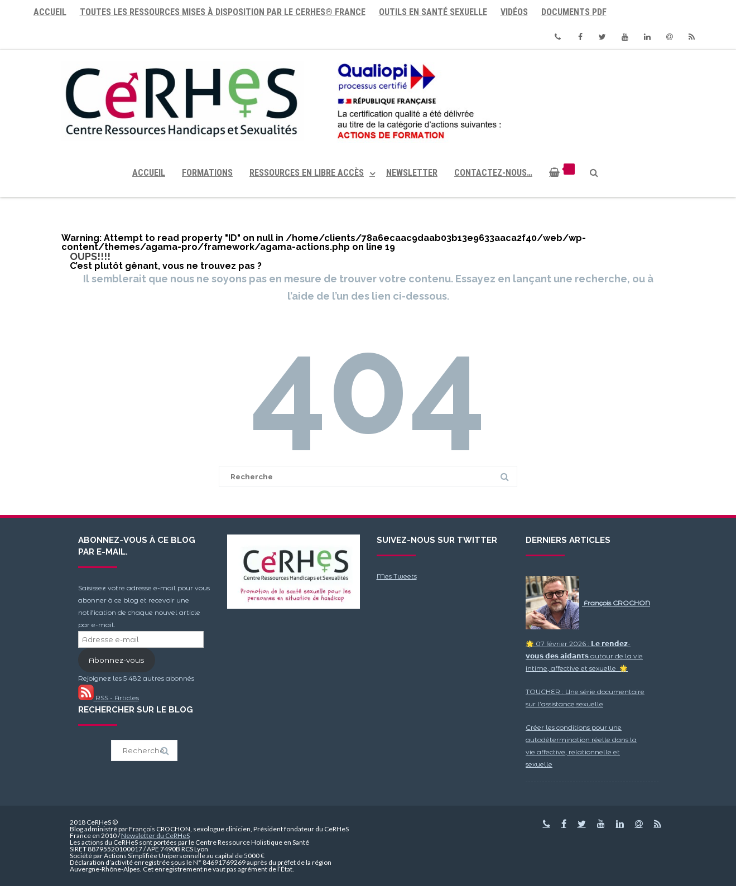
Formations (207, 172)
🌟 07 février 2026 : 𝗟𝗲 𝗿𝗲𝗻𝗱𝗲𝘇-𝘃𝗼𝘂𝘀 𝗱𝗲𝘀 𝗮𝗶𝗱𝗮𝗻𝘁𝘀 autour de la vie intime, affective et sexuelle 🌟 (584, 655)
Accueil (49, 12)
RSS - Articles (108, 698)
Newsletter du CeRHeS (155, 835)
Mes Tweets (397, 576)
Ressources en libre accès (306, 172)
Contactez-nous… (493, 172)
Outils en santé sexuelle (433, 12)
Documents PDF (574, 12)
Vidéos (514, 12)
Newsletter (411, 172)
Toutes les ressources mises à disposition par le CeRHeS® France (222, 12)
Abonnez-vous (116, 660)
